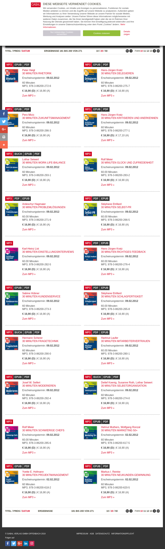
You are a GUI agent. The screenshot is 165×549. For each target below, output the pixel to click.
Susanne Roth (126, 382)
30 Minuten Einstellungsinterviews (48, 251)
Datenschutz (102, 534)
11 (144, 51)
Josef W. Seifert (31, 382)
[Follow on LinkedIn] (25, 543)
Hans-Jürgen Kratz (111, 70)
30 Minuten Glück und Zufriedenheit (127, 162)
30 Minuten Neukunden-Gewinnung (126, 475)
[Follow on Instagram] (31, 543)
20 (102, 51)
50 (106, 51)
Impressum (82, 534)
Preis (16, 51)
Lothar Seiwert (30, 159)
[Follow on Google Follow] (19, 543)
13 (151, 51)
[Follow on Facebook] (7, 543)
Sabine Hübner (30, 293)
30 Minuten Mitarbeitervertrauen (125, 341)
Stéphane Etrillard (111, 204)
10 (97, 51)
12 (147, 51)
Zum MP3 (27, 95)
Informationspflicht (122, 534)
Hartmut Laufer (109, 338)
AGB (92, 534)
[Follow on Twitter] (13, 543)
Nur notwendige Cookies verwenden (61, 33)
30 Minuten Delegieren (117, 73)
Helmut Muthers (110, 427)
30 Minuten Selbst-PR (116, 207)
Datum (26, 51)
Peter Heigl (28, 70)
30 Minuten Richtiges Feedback (123, 251)
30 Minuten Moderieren (39, 385)
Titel (8, 51)
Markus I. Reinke (110, 471)
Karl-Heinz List (30, 248)
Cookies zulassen (101, 33)
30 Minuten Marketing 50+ (119, 430)
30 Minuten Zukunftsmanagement (46, 118)
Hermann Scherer (32, 338)
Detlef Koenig (108, 382)
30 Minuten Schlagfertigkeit (122, 296)
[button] (4, 114)
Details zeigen (127, 32)
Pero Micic (28, 114)
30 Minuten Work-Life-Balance (43, 162)
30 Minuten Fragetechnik (40, 341)
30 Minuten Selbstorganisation (123, 385)
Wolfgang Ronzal (130, 427)
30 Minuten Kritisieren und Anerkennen (129, 118)
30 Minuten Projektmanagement (45, 475)
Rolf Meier (107, 159)
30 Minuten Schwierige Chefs (43, 430)
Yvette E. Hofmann (33, 471)
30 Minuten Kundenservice (41, 296)
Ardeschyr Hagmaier (34, 204)
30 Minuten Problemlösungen (43, 207)
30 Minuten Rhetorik (37, 73)
